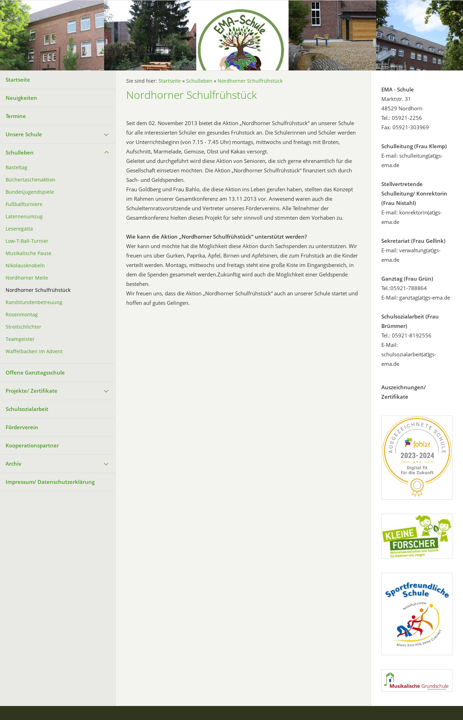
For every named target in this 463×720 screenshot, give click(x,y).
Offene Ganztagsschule (35, 372)
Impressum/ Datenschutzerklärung (50, 481)
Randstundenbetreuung (34, 302)
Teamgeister (20, 339)
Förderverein (22, 427)
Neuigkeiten (21, 97)
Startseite (18, 79)
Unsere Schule (24, 134)
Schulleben (20, 152)
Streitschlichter (23, 327)
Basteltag (16, 167)
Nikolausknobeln (25, 265)
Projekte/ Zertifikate (31, 390)
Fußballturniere (24, 204)
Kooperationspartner (32, 445)
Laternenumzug (24, 216)
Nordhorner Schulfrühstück (38, 290)
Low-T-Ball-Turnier (27, 241)
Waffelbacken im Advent (34, 351)
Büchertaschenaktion (30, 180)
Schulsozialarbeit (27, 408)
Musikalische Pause (29, 253)
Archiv (13, 463)
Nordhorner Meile (27, 278)
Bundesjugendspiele (30, 192)
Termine (16, 115)
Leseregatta (19, 229)
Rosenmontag (22, 314)
